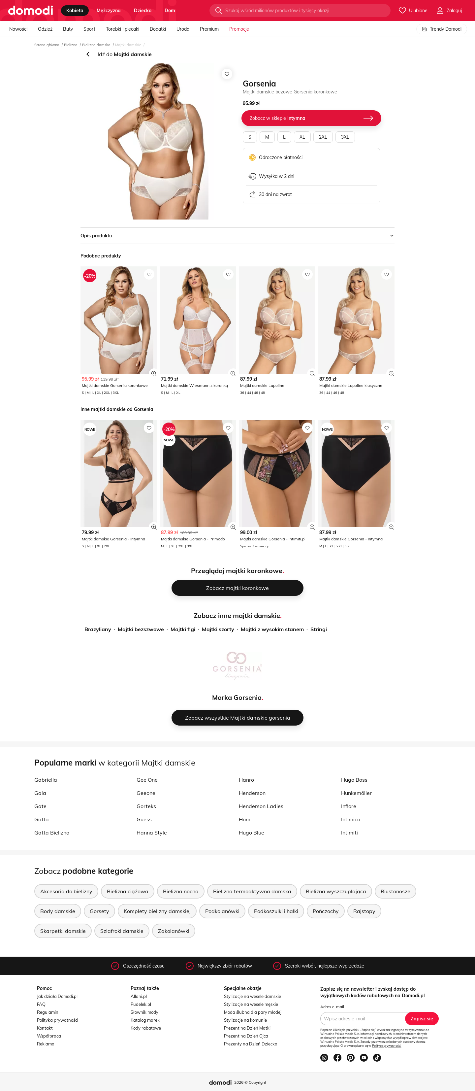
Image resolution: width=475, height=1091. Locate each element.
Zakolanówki (173, 931)
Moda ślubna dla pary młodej (252, 1012)
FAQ (41, 1004)
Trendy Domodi (441, 29)
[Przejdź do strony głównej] (30, 10)
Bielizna (71, 45)
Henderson (252, 793)
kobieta (74, 11)
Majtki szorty (218, 629)
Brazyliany (97, 629)
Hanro (246, 779)
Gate (40, 806)
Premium (209, 29)
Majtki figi (183, 629)
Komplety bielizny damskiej (157, 911)
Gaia (40, 793)
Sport (89, 29)
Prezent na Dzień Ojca (246, 1036)
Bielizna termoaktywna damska (252, 891)
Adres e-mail (332, 1006)
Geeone (146, 793)
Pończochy (326, 911)
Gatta (41, 819)
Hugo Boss (354, 779)
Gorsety (99, 911)
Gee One (147, 779)
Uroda (182, 29)
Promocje (239, 29)
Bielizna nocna (181, 891)
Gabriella (45, 779)
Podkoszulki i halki (276, 911)
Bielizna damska (96, 45)
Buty (68, 29)
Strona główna (46, 45)
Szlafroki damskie (121, 931)
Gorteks (146, 806)
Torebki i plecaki (122, 29)
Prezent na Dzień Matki (247, 1028)
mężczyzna (109, 11)
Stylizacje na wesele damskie (252, 996)
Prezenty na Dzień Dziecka (250, 1043)
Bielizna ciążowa (127, 891)
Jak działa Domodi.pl (57, 996)
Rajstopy (364, 911)
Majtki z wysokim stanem (272, 629)
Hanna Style (152, 832)
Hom (244, 819)
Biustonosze (395, 891)
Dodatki (158, 29)
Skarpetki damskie (63, 931)
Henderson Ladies (261, 806)
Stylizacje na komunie (245, 1020)
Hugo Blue (251, 832)
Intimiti (349, 832)
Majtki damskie (128, 45)
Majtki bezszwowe (141, 629)
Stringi (318, 629)
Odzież (45, 29)
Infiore (348, 806)
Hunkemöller (356, 793)
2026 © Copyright (250, 1082)
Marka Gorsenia (237, 697)
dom (170, 11)
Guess (144, 819)
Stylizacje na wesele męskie (251, 1004)
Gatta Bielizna (52, 832)
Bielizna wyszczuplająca (336, 891)
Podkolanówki (222, 911)
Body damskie (57, 911)
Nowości (18, 29)
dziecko (142, 11)
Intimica (351, 819)
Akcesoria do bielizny (66, 891)
